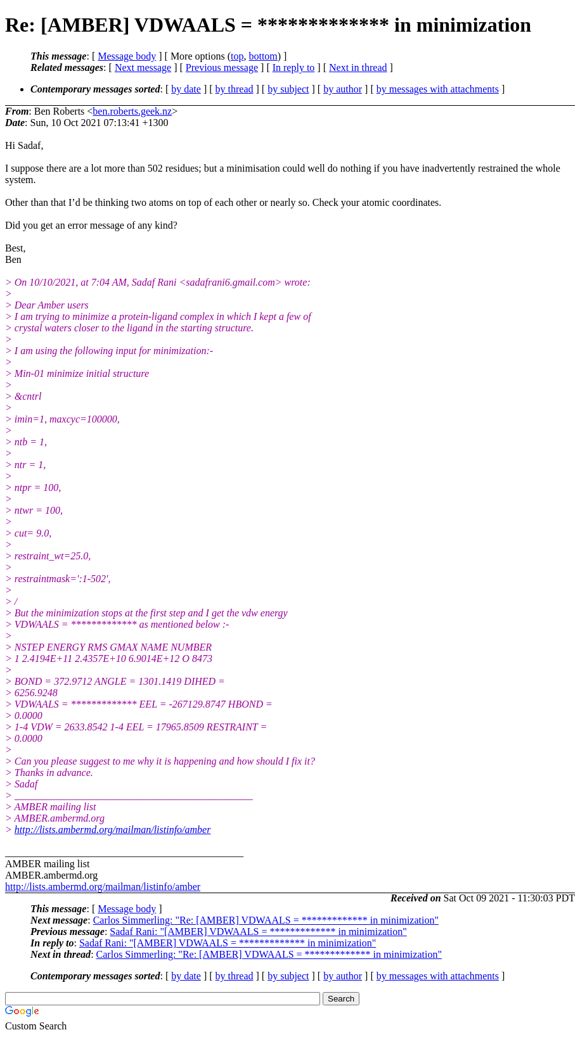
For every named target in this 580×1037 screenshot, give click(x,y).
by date (186, 89)
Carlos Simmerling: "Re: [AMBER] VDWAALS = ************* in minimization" (266, 920)
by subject (288, 89)
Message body (127, 56)
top (237, 56)
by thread (235, 89)
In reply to (294, 67)
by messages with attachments (438, 89)
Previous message (222, 67)
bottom (262, 56)
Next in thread (358, 67)
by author (342, 89)
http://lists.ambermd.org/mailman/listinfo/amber (113, 829)
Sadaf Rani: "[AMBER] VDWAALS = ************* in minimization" (258, 931)
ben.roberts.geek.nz (132, 111)
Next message (143, 67)
